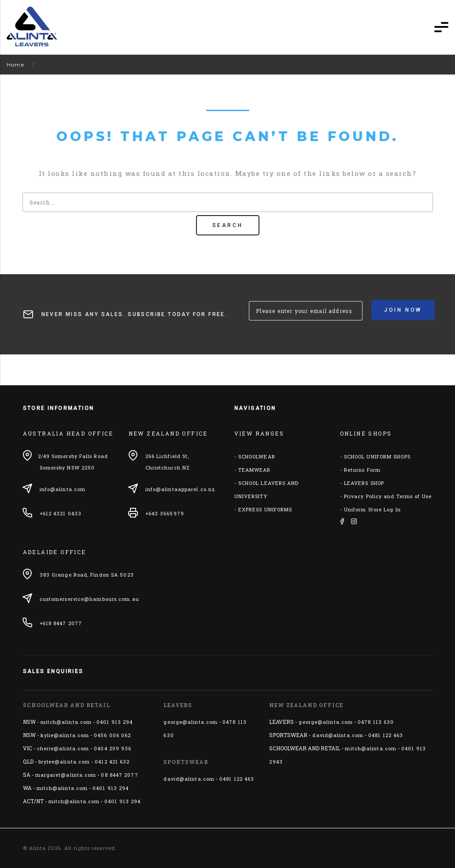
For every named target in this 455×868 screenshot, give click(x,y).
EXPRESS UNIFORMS (265, 509)
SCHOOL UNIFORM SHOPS (377, 456)
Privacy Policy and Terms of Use (388, 496)
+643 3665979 (164, 513)
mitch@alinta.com (66, 722)
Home (15, 64)
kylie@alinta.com (65, 735)
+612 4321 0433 (60, 513)
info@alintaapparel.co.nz (180, 489)
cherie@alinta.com (63, 748)
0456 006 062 (112, 735)
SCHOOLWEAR (256, 456)
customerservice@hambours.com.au (89, 599)
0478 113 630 (376, 722)
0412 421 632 (112, 761)
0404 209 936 (112, 748)
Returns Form (362, 469)
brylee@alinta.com (64, 761)
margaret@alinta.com (65, 774)
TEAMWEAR (254, 469)
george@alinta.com (190, 722)
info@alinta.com (63, 489)
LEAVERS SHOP (364, 483)
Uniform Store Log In (372, 509)
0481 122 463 (236, 778)
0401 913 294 (114, 722)
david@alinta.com (189, 778)
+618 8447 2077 (61, 623)
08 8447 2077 (119, 774)
